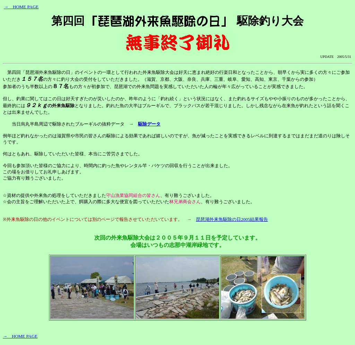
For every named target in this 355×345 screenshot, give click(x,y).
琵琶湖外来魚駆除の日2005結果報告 (232, 219)
